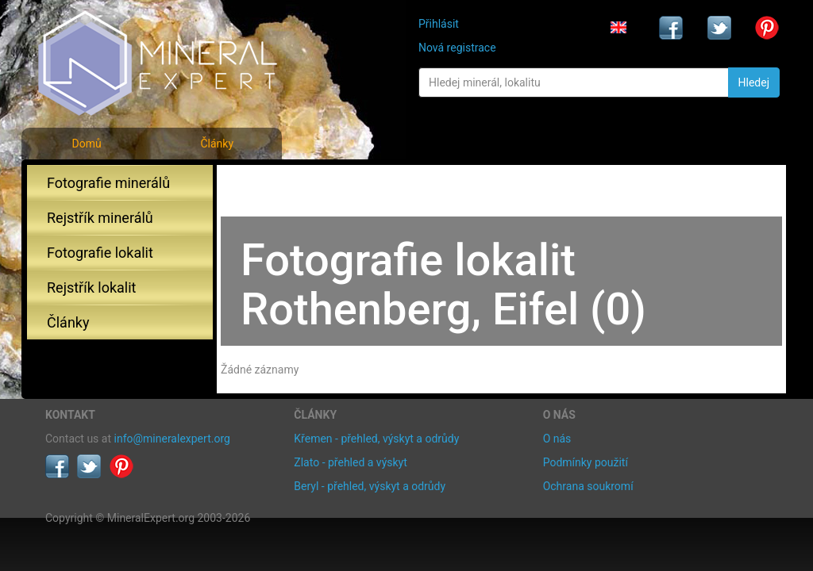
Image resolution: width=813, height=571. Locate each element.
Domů (86, 143)
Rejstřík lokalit (91, 287)
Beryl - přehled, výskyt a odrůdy (369, 486)
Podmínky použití (585, 462)
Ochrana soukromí (588, 486)
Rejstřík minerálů (100, 217)
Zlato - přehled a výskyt (350, 462)
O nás (557, 438)
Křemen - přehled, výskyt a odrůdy (376, 438)
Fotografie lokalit (100, 252)
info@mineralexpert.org (172, 438)
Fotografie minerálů (108, 182)
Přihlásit (438, 23)
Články (216, 143)
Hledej (753, 82)
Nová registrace (457, 47)
